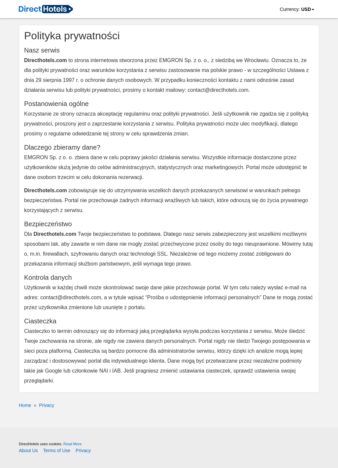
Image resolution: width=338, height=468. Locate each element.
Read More (72, 444)
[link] (46, 9)
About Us (28, 450)
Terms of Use (56, 450)
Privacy (83, 450)
